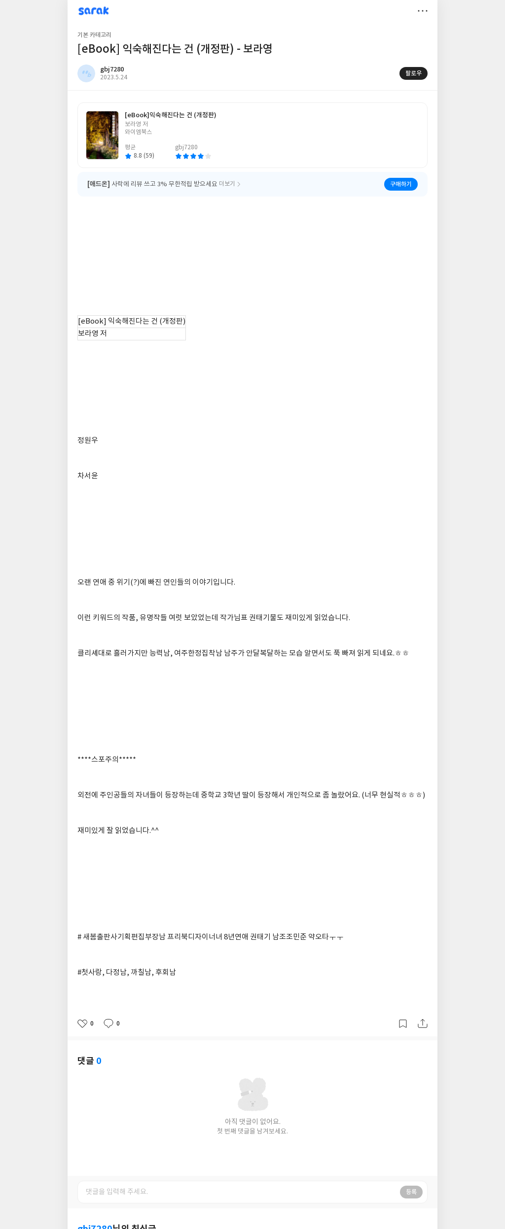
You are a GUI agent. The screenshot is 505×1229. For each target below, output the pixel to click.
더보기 (423, 11)
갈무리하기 (403, 1024)
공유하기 (423, 1024)
